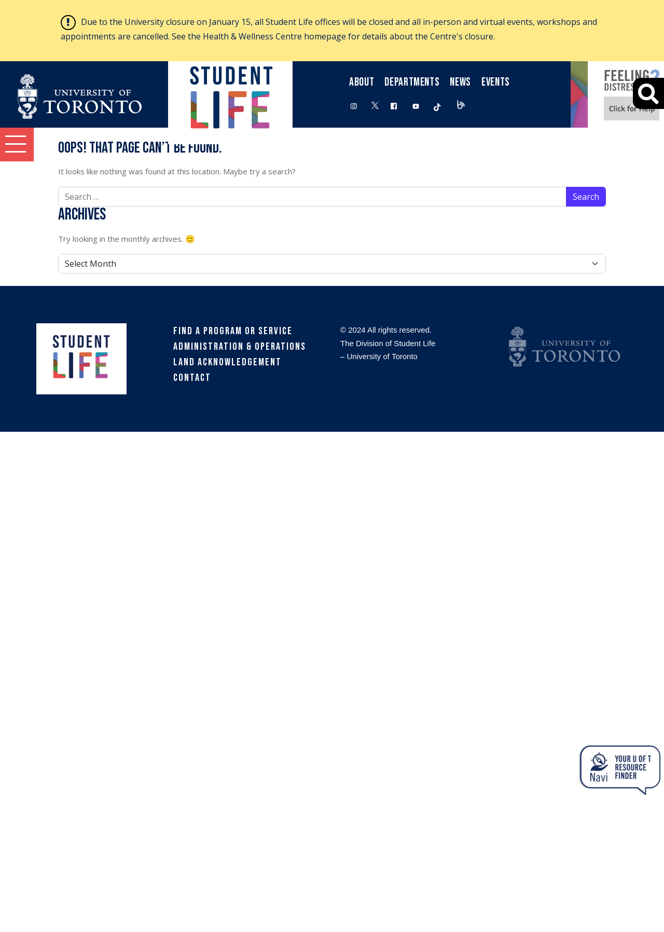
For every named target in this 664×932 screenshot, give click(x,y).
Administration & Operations (239, 346)
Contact (192, 378)
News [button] (460, 82)
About (361, 82)
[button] (17, 144)
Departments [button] (411, 82)
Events (495, 82)
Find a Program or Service (233, 331)
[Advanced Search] (648, 93)
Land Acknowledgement (227, 362)
